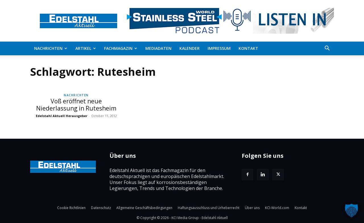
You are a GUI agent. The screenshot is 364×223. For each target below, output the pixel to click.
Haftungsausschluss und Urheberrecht (208, 207)
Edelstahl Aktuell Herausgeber (61, 116)
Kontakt (248, 48)
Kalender (189, 48)
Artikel (85, 48)
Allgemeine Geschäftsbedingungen (144, 207)
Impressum (219, 48)
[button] (327, 49)
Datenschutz (101, 207)
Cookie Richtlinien (71, 207)
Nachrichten (50, 48)
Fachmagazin (120, 48)
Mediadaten (158, 48)
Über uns (252, 207)
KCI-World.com (277, 207)
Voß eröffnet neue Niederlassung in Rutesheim (76, 104)
